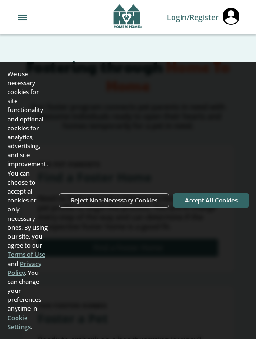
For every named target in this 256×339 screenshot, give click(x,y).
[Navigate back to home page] (128, 17)
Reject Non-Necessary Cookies (114, 200)
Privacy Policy (24, 268)
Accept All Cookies (211, 200)
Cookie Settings (19, 322)
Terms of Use (26, 254)
